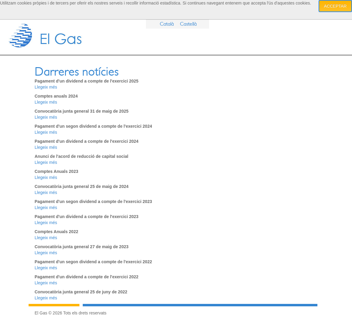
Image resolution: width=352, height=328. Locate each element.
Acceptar (335, 6)
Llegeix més (46, 87)
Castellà (188, 24)
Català (167, 24)
